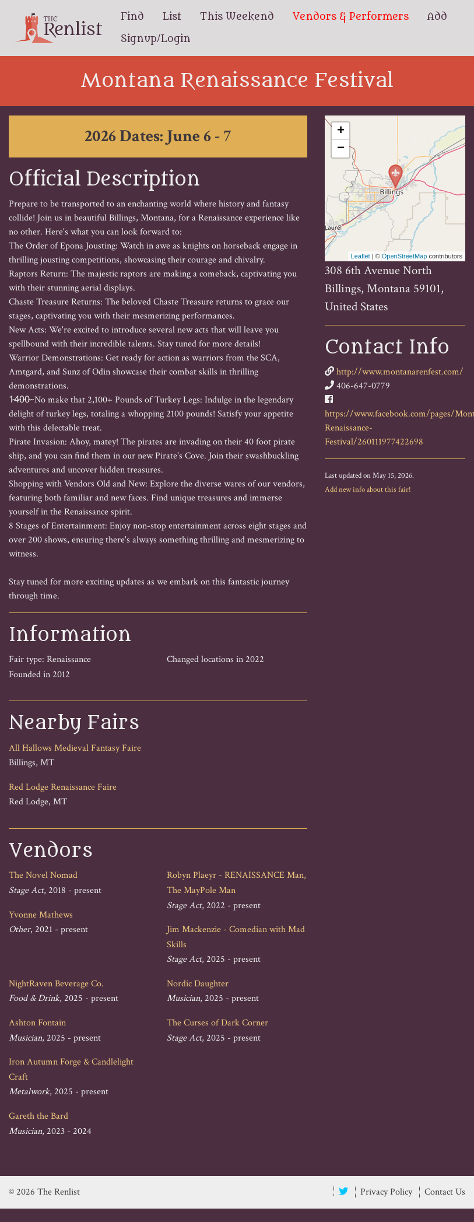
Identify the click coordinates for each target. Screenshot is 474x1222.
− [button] (341, 148)
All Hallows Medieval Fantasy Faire (75, 748)
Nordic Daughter (198, 984)
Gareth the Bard (38, 1116)
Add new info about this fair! (368, 489)
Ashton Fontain (37, 1023)
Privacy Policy (386, 1192)
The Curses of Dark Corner (217, 1023)
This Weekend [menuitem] (237, 17)
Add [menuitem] (437, 17)
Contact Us (444, 1192)
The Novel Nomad (43, 875)
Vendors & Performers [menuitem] (351, 17)
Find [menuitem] (132, 17)
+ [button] (341, 131)
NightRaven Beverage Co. (56, 984)
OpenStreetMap (404, 256)
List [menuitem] (172, 17)
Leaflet (360, 256)
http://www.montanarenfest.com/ (400, 372)
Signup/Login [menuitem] (156, 39)
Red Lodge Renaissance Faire (63, 787)
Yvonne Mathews (41, 915)
